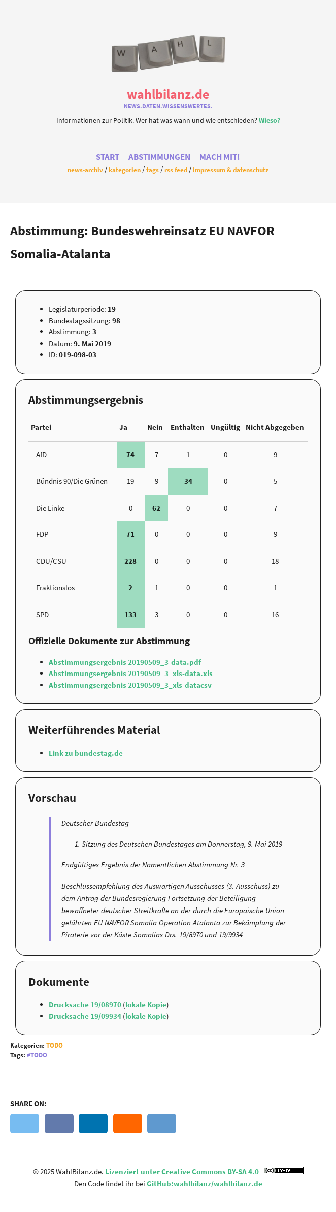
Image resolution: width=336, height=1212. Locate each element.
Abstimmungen (159, 157)
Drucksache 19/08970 (86, 1004)
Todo (54, 1045)
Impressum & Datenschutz (230, 169)
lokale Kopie (145, 1004)
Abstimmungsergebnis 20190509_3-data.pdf (125, 662)
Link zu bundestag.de (86, 753)
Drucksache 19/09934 (86, 1016)
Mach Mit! (219, 157)
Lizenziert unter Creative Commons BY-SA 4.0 (204, 1171)
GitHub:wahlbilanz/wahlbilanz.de (204, 1183)
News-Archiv (85, 169)
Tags (152, 169)
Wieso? (269, 120)
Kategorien (125, 169)
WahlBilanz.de (168, 94)
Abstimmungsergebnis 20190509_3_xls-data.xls (131, 673)
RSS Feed (175, 169)
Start (107, 157)
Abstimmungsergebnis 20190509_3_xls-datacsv (130, 685)
